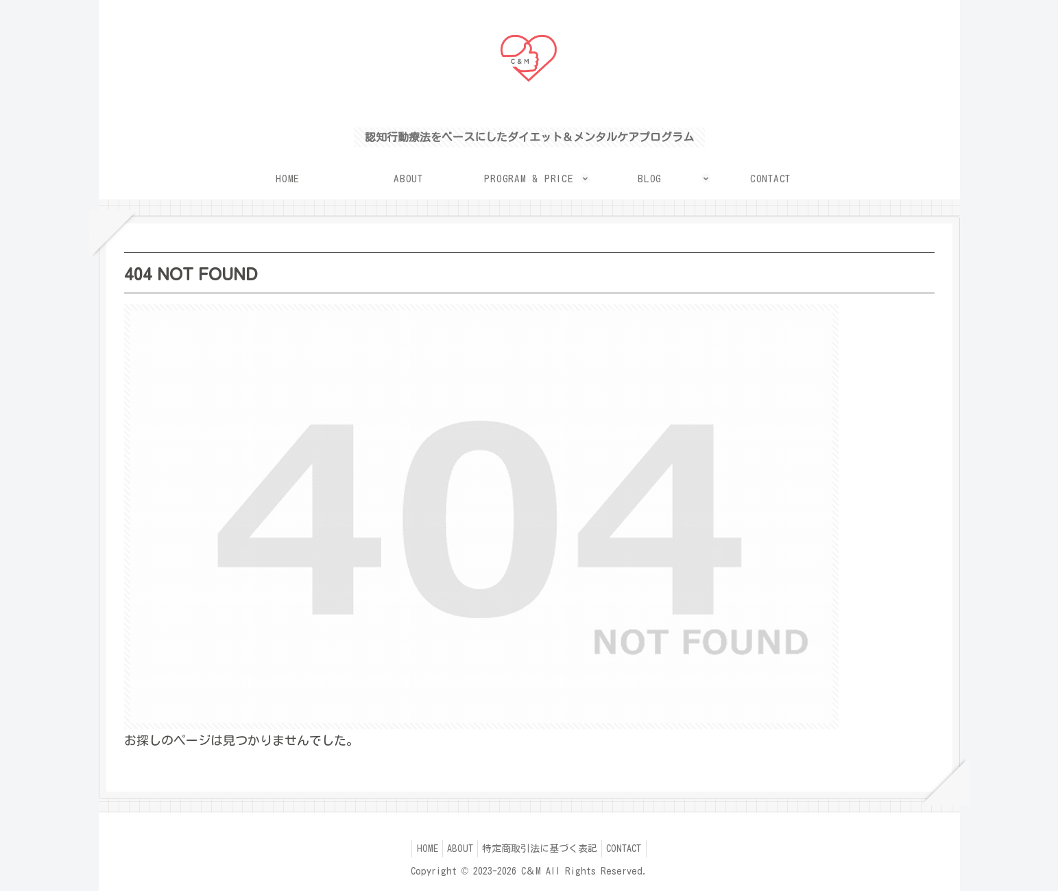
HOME (419, 848)
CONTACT (631, 848)
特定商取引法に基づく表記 (542, 848)
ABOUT (457, 848)
